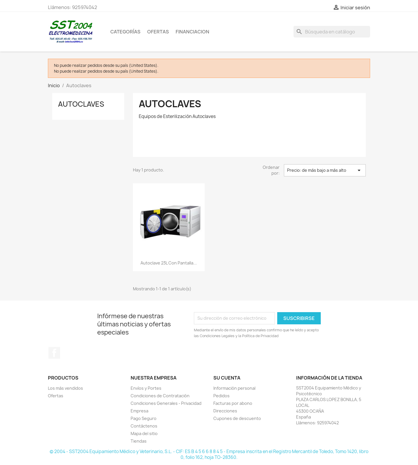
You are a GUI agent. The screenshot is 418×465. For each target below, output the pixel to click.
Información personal (234, 388)
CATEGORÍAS (125, 31)
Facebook (54, 353)
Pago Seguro (143, 418)
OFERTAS (158, 31)
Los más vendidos (65, 388)
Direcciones (225, 411)
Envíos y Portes (146, 388)
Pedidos (221, 395)
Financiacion (192, 31)
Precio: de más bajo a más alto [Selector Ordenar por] (325, 170)
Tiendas (139, 441)
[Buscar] (331, 31)
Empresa (139, 411)
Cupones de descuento (237, 418)
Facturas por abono (232, 403)
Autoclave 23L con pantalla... (168, 263)
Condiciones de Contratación (160, 395)
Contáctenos (144, 426)
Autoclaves (81, 104)
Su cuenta (226, 378)
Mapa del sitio (144, 433)
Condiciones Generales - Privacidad (166, 403)
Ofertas (55, 395)
